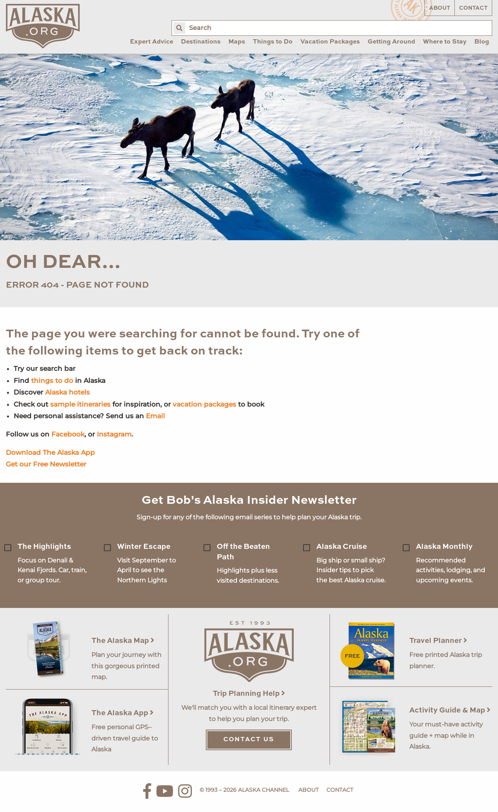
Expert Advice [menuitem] (151, 42)
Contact (473, 8)
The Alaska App (122, 713)
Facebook (67, 434)
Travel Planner (438, 640)
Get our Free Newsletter (46, 464)
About (439, 8)
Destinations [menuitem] (201, 42)
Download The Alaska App (50, 452)
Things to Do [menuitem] (273, 42)
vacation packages (204, 404)
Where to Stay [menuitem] (444, 42)
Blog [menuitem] (481, 42)
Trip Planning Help (249, 693)
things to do (52, 380)
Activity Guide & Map (450, 710)
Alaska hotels (67, 392)
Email (155, 416)
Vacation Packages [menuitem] (330, 42)
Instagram (114, 434)
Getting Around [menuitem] (391, 42)
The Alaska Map (122, 640)
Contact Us (248, 740)
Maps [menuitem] (236, 42)
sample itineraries (80, 404)
